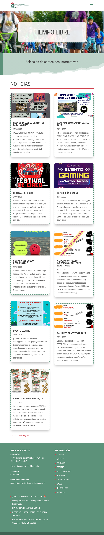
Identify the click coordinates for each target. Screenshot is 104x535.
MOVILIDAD (61, 475)
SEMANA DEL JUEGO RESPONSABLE (23, 262)
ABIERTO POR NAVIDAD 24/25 (28, 398)
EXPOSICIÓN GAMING (68, 193)
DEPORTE (60, 467)
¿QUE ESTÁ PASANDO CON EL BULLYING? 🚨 (29, 496)
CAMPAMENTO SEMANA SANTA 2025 (73, 124)
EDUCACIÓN (61, 463)
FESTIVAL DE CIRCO (23, 193)
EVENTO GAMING (21, 330)
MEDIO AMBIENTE (64, 471)
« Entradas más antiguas (19, 435)
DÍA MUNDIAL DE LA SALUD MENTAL (26, 508)
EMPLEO (60, 459)
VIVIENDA (61, 492)
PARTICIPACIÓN (63, 480)
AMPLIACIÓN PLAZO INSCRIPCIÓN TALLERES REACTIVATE (69, 263)
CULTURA (60, 455)
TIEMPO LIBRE (62, 488)
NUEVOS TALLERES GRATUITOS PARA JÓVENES (28, 124)
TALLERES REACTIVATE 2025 (71, 333)
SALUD (59, 484)
